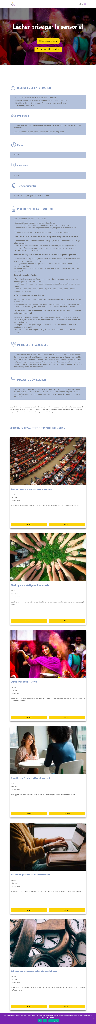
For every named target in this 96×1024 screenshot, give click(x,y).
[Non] (93, 1019)
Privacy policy (53, 1021)
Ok (40, 1021)
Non (45, 1021)
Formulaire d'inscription (48, 49)
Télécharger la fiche (48, 41)
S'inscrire (67, 524)
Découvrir (28, 524)
